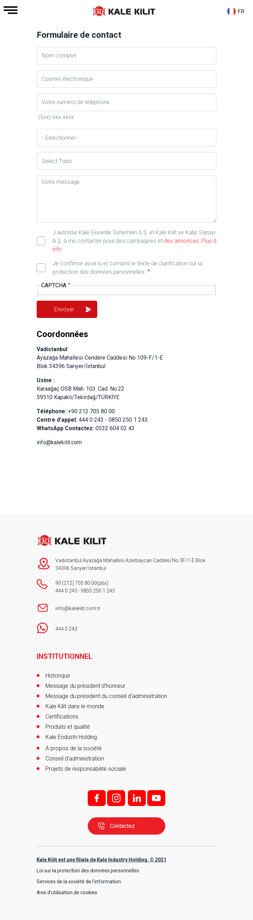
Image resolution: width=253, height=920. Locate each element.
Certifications (61, 716)
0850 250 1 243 (98, 591)
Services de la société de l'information (79, 881)
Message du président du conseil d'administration (106, 696)
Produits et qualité (67, 726)
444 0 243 (66, 591)
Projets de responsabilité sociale (85, 768)
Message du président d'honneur (85, 686)
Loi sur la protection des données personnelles (88, 870)
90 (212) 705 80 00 (76, 583)
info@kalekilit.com (59, 442)
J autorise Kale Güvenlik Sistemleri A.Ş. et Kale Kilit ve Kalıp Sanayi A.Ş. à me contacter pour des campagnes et (134, 241)
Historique (57, 675)
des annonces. (182, 240)
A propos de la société (73, 748)
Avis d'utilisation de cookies (67, 892)
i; (116, 798)
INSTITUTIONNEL (64, 656)
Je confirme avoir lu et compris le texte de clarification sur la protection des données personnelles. (127, 267)
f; (97, 798)
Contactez (122, 826)
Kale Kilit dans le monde (74, 706)
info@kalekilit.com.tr (77, 608)
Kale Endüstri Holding (71, 737)
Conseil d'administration (74, 758)
